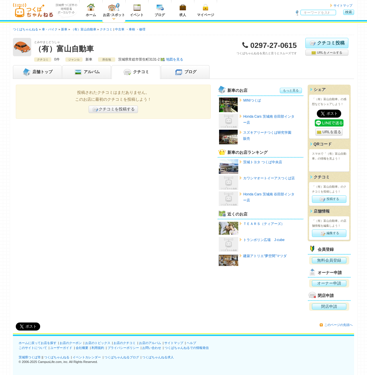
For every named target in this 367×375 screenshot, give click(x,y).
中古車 (119, 29)
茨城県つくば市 (30, 357)
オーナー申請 (329, 283)
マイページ (205, 10)
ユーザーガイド (61, 347)
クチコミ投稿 (326, 43)
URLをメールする (326, 52)
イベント (137, 10)
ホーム (91, 10)
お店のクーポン (71, 343)
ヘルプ (191, 343)
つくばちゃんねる (56, 357)
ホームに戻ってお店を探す (37, 343)
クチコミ (136, 72)
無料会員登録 (329, 260)
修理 (142, 29)
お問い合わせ (151, 347)
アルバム (86, 72)
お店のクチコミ (125, 343)
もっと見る (291, 90)
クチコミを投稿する (113, 109)
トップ (37, 72)
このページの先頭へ (338, 325)
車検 (132, 29)
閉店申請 (329, 306)
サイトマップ (342, 5)
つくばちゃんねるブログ (121, 357)
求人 (182, 10)
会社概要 (82, 347)
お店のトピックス (97, 343)
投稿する (329, 199)
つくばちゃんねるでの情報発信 (187, 347)
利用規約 (97, 347)
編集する (329, 233)
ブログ (159, 10)
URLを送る (329, 132)
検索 (348, 12)
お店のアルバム (150, 343)
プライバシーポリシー (123, 347)
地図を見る (174, 59)
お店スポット (114, 10)
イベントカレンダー (87, 357)
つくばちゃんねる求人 (158, 357)
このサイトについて (33, 347)
